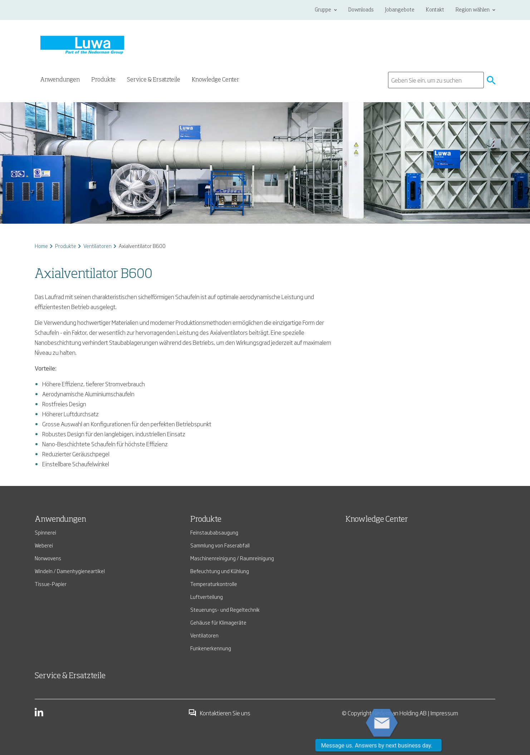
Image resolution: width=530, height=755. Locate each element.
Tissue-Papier (51, 583)
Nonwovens (48, 558)
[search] (436, 80)
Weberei (44, 545)
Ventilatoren (97, 245)
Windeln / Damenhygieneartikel (70, 571)
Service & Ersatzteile (153, 80)
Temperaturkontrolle (213, 583)
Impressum (444, 713)
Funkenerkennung (210, 648)
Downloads (361, 10)
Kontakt (435, 10)
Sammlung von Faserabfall (220, 545)
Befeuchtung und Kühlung (219, 571)
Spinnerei (45, 532)
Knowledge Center (215, 80)
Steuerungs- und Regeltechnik (225, 609)
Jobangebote (399, 10)
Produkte (65, 245)
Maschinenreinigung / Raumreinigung (232, 558)
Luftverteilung (206, 596)
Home (41, 245)
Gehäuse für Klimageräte (218, 622)
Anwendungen (60, 519)
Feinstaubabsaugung (214, 532)
